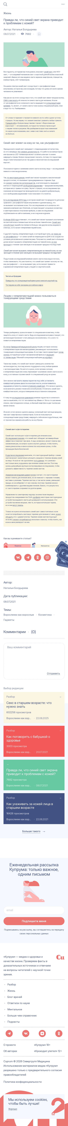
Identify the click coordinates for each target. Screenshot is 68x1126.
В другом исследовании (15, 455)
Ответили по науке (18, 1003)
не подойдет (47, 357)
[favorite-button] (39, 34)
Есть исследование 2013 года (15, 200)
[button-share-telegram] (27, 557)
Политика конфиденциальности (23, 1082)
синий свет (48, 72)
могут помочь (18, 505)
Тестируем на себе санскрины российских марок (24, 285)
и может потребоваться (22, 520)
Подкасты (13, 1022)
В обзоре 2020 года (11, 220)
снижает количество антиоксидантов (20, 183)
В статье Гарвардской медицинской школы (20, 347)
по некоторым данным (15, 178)
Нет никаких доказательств (28, 152)
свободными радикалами (32, 186)
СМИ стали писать (11, 100)
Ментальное (14, 1009)
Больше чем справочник (22, 1015)
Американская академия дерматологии (21, 475)
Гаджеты (9, 620)
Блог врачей (14, 997)
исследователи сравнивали (22, 398)
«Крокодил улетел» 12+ (48, 1051)
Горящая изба (11, 123)
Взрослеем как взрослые (19, 615)
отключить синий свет (36, 386)
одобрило (36, 497)
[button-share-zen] (42, 1033)
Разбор (10, 696)
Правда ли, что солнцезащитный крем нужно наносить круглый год (31, 281)
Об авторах (10, 1051)
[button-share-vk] (18, 557)
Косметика (45, 615)
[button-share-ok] (37, 557)
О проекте (10, 1045)
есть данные (39, 461)
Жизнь (11, 991)
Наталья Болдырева (24, 29)
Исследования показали (15, 438)
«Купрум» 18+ (42, 1045)
